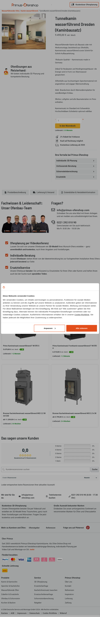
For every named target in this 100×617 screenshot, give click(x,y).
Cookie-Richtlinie (81, 314)
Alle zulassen (81, 328)
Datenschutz (34, 615)
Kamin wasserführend (29, 11)
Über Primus (7, 540)
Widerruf (63, 615)
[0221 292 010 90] (53, 224)
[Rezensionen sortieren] (90, 479)
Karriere (4, 615)
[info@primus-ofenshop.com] (53, 211)
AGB (12, 615)
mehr (32, 551)
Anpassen (50, 328)
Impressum (22, 615)
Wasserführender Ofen (10, 11)
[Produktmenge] (69, 120)
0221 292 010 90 (68, 224)
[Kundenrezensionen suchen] (45, 471)
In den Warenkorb (68, 126)
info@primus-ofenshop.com (75, 211)
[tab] (15, 194)
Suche (94, 471)
